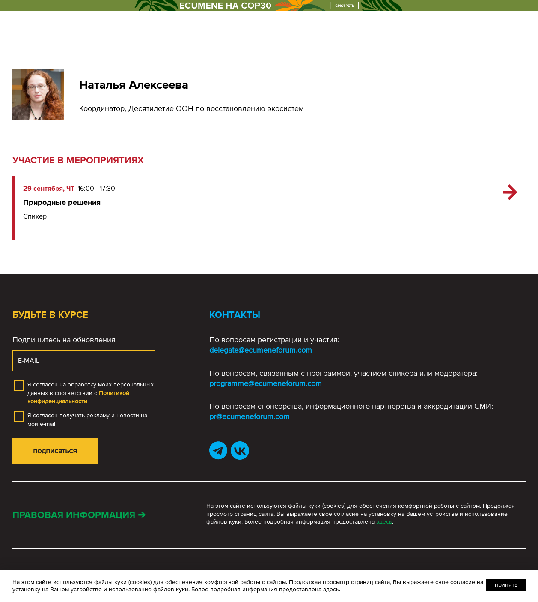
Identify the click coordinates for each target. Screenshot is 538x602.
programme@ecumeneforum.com (265, 383)
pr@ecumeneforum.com (249, 416)
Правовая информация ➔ (79, 515)
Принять (506, 584)
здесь (384, 521)
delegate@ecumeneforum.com (260, 350)
